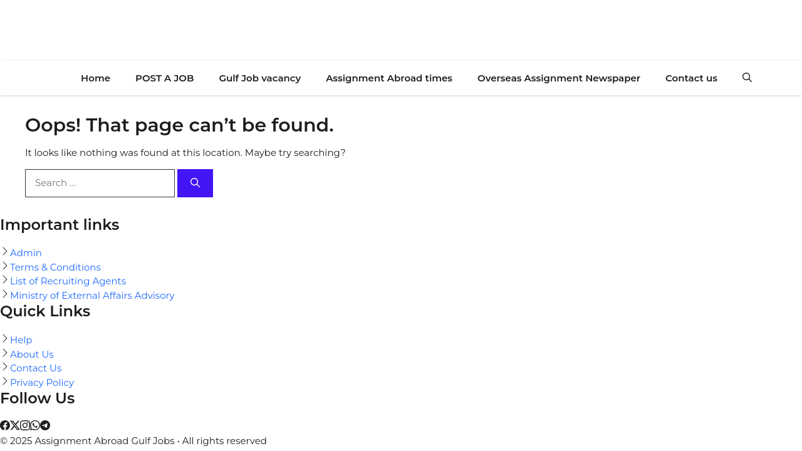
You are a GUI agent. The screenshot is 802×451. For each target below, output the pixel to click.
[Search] (195, 183)
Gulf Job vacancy (260, 78)
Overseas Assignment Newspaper (558, 78)
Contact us (691, 78)
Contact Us (35, 368)
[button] (747, 78)
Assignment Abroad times (389, 78)
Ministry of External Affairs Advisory (92, 295)
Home (95, 78)
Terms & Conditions (55, 267)
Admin (26, 253)
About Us (32, 354)
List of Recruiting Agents (68, 281)
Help (21, 340)
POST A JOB (164, 78)
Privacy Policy (42, 382)
